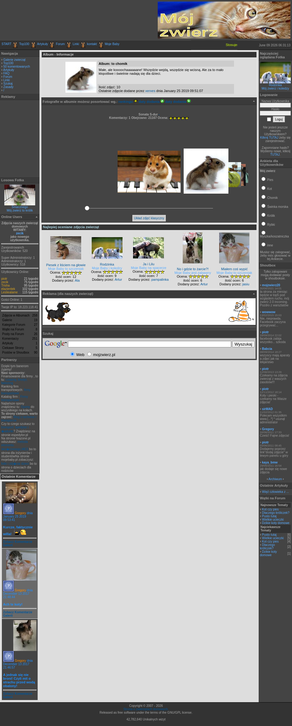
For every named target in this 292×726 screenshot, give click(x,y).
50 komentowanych (16, 66)
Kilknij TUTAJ (269, 137)
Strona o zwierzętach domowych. (146, 709)
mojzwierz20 (271, 285)
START (6, 44)
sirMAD (267, 409)
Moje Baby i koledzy (107, 268)
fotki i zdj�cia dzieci (15, 463)
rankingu (128, 101)
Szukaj (8, 83)
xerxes (150, 91)
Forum (60, 44)
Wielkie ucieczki (273, 519)
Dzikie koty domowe (276, 523)
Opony (25, 407)
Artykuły (42, 44)
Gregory (20, 513)
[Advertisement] (74, 20)
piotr (4, 278)
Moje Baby (112, 44)
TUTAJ (274, 154)
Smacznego (20, 207)
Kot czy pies (270, 509)
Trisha (5, 285)
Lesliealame (9, 292)
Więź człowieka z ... (275, 491)
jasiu (245, 284)
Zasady (8, 87)
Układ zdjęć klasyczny (149, 218)
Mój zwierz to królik (20, 210)
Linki (76, 44)
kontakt (92, 44)
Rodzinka (275, 85)
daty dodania (151, 101)
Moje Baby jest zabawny (192, 273)
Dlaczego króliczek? (276, 512)
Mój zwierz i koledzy (275, 88)
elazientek (8, 289)
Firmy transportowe (14, 398)
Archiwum (275, 479)
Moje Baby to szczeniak (66, 269)
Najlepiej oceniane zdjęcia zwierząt (71, 227)
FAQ (6, 73)
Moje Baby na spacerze (148, 268)
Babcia (267, 348)
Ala (77, 280)
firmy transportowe (16, 391)
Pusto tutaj (269, 516)
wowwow (268, 312)
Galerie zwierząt (14, 59)
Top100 (24, 44)
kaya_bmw (270, 462)
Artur (118, 279)
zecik (19, 233)
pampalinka (160, 279)
